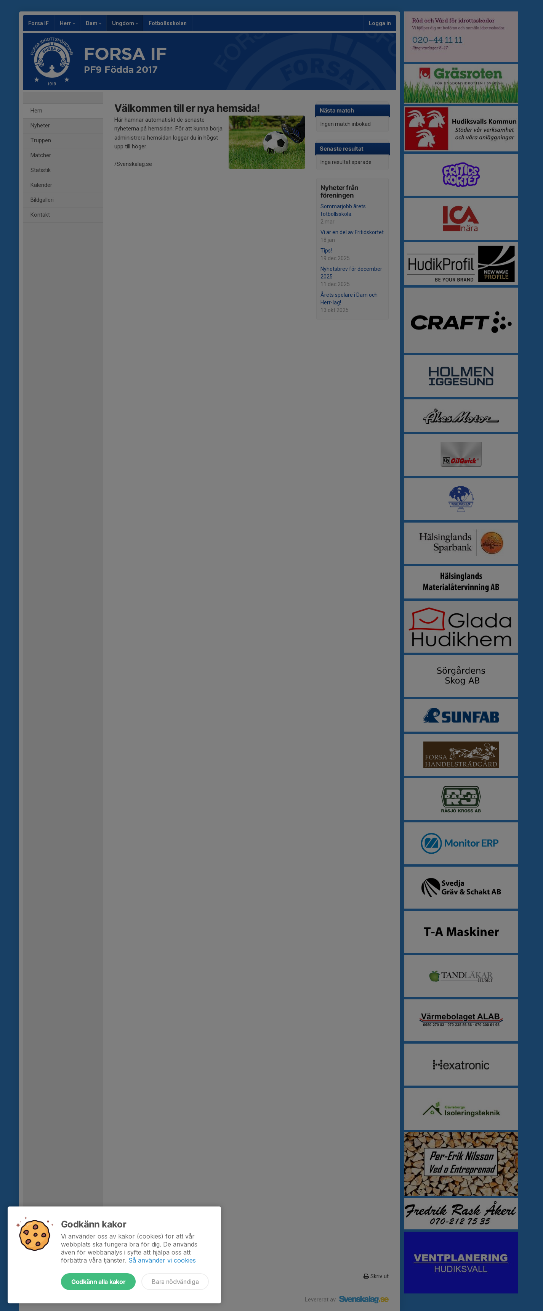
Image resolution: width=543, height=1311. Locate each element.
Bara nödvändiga (175, 1281)
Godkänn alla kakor (98, 1281)
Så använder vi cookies (162, 1260)
